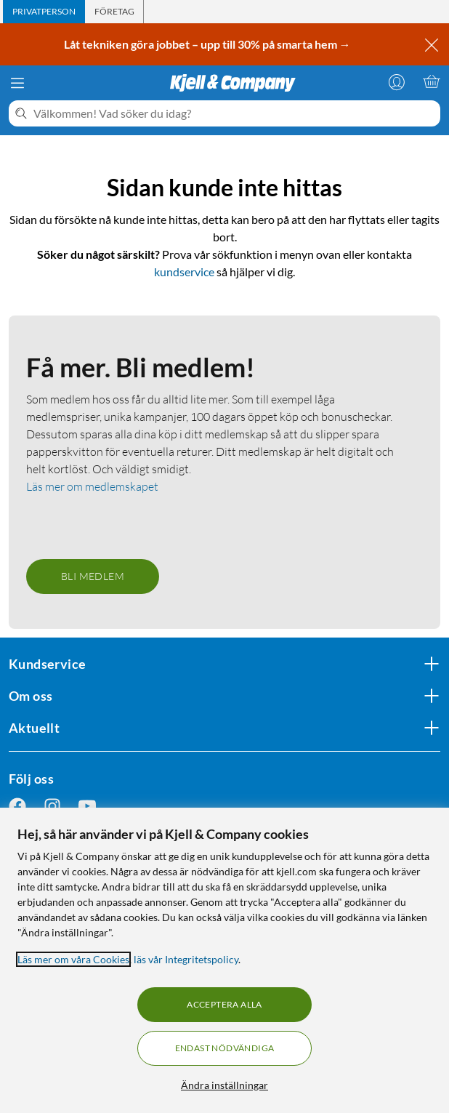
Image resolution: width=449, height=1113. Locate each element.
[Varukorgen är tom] (431, 81)
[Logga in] (396, 81)
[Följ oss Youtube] (87, 806)
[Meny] (17, 82)
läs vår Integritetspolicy (186, 959)
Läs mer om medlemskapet (92, 486)
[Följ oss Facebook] (17, 806)
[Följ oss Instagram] (52, 806)
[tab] (44, 11)
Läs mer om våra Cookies (73, 959)
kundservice (184, 271)
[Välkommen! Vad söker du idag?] (233, 113)
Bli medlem (92, 576)
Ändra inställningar (224, 1085)
